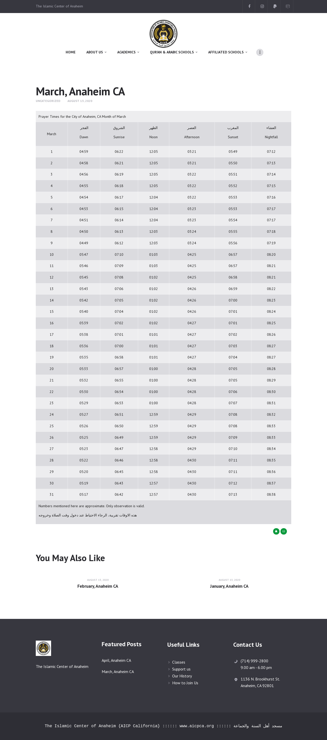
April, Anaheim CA (116, 660)
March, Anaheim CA (118, 671)
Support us (181, 669)
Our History (182, 675)
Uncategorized (48, 101)
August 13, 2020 (79, 101)
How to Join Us (185, 682)
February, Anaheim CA (97, 586)
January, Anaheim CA (229, 586)
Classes (178, 662)
